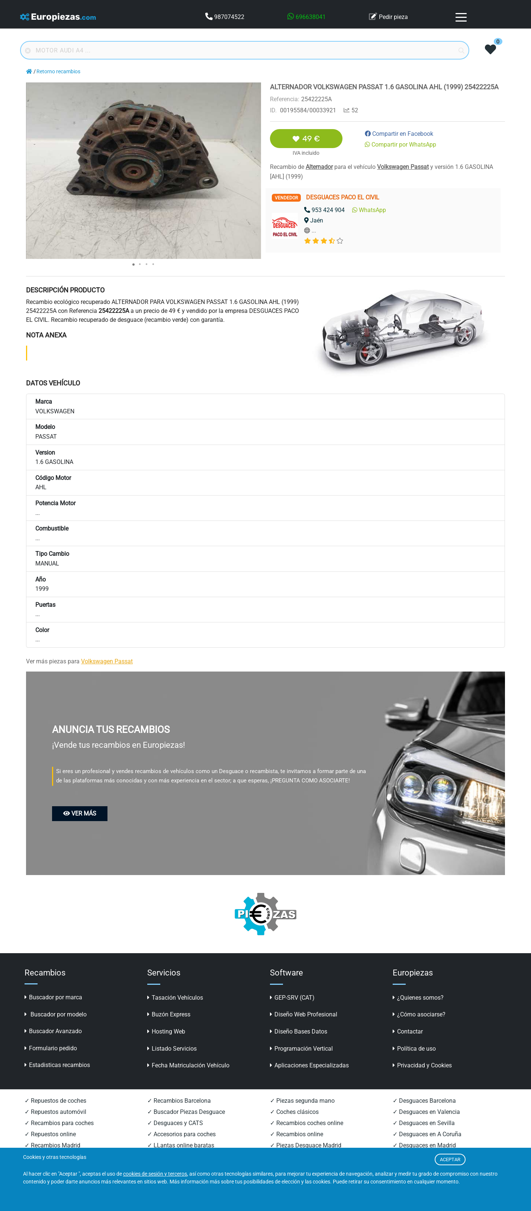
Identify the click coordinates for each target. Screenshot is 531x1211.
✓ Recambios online (296, 1134)
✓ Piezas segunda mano (302, 1100)
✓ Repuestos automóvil (55, 1111)
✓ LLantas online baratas (180, 1145)
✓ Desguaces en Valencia (426, 1111)
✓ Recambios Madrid (52, 1145)
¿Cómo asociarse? (419, 1014)
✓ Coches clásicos (294, 1111)
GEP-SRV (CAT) (292, 997)
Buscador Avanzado (53, 1031)
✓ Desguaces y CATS (175, 1123)
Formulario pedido (51, 1048)
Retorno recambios (58, 71)
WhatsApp (369, 210)
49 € (306, 139)
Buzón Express (168, 1014)
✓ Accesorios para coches (181, 1134)
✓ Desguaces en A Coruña (427, 1134)
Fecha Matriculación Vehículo (188, 1065)
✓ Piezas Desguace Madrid (305, 1145)
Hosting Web (166, 1031)
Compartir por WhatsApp (400, 144)
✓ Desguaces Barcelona (424, 1100)
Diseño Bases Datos (298, 1031)
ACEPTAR (450, 1159)
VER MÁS (79, 813)
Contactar (408, 1031)
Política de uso (414, 1048)
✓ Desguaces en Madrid (424, 1145)
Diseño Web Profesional (303, 1014)
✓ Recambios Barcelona (179, 1100)
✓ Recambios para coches (59, 1123)
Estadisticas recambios (57, 1065)
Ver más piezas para (79, 661)
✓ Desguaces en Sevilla (424, 1123)
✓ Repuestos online (50, 1134)
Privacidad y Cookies (422, 1065)
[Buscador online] (244, 50)
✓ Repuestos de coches (55, 1100)
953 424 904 (324, 210)
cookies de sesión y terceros (155, 1174)
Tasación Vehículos (175, 997)
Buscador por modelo (56, 1014)
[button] (254, 89)
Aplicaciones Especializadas (309, 1065)
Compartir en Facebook (399, 133)
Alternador (319, 166)
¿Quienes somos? (418, 997)
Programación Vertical (301, 1048)
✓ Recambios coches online (306, 1123)
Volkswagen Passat (403, 166)
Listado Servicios (172, 1048)
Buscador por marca (53, 997)
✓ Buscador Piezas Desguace (186, 1111)
